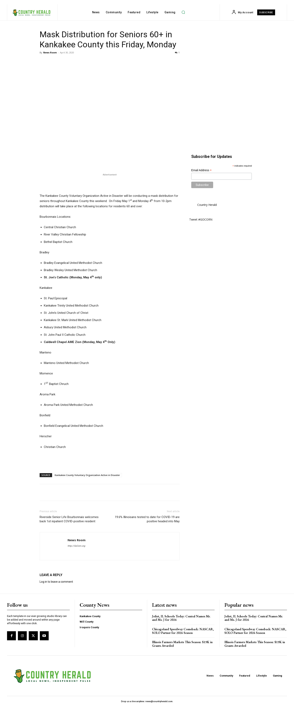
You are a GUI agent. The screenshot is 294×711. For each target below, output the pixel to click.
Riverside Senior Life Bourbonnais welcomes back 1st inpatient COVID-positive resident (69, 519)
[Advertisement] (110, 183)
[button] (183, 12)
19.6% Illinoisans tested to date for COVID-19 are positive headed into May (147, 519)
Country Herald (207, 205)
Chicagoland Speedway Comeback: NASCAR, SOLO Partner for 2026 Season (183, 631)
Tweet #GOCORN (200, 219)
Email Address (201, 170)
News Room (50, 52)
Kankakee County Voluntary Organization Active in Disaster (87, 475)
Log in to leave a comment (56, 581)
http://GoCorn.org (76, 546)
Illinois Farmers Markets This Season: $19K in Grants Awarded (182, 644)
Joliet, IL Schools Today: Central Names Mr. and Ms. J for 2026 (181, 618)
